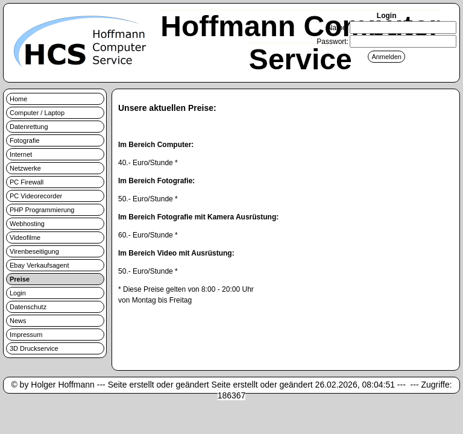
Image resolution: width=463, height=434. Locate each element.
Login (18, 293)
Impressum (26, 334)
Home (18, 98)
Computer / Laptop (37, 112)
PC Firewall (26, 182)
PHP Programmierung (42, 209)
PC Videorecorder (36, 196)
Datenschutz (28, 306)
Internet (21, 154)
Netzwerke (25, 168)
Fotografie (25, 140)
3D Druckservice (34, 348)
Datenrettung (29, 126)
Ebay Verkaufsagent (39, 265)
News (18, 320)
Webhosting (27, 223)
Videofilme (25, 237)
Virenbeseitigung (34, 251)
